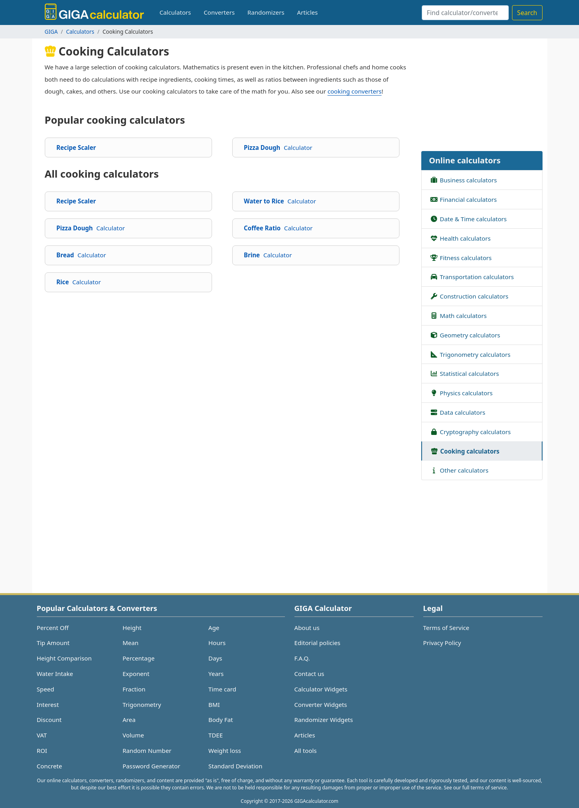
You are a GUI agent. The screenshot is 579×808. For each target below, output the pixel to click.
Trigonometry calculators (470, 354)
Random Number (146, 750)
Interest (48, 704)
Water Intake (55, 674)
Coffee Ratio (278, 228)
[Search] (465, 12)
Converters (219, 12)
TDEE (215, 735)
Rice (78, 282)
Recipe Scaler (76, 147)
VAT (42, 735)
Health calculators (460, 238)
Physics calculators (461, 392)
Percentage (138, 658)
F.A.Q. (302, 658)
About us (307, 628)
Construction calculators (469, 295)
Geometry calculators (465, 334)
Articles (307, 12)
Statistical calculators (464, 373)
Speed (45, 689)
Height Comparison (64, 658)
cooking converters (354, 91)
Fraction (133, 689)
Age (214, 628)
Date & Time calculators (468, 218)
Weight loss (224, 750)
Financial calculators (463, 199)
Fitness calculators (461, 257)
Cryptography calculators (470, 431)
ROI (42, 750)
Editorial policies (317, 643)
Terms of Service (446, 628)
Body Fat (220, 720)
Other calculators (459, 469)
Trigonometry (141, 704)
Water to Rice (280, 201)
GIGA (51, 31)
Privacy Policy (442, 643)
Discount (49, 720)
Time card (222, 689)
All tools (305, 750)
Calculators (175, 12)
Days (215, 658)
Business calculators (463, 179)
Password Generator (151, 766)
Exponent (135, 674)
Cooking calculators (465, 450)
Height (131, 628)
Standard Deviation (235, 766)
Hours (216, 643)
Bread (81, 255)
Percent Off (53, 628)
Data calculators (457, 412)
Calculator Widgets (321, 689)
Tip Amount (53, 643)
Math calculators (458, 315)
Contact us (309, 674)
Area (129, 720)
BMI (214, 704)
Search (527, 12)
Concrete (49, 766)
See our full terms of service (475, 787)
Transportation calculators (472, 276)
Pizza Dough (278, 147)
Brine (268, 255)
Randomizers (265, 12)
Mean (130, 643)
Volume (133, 735)
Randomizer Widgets (323, 720)
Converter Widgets (320, 704)
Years (216, 674)
